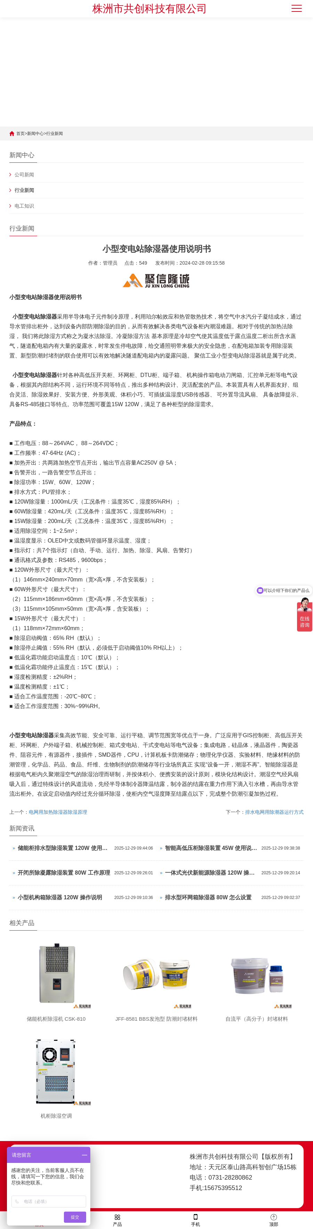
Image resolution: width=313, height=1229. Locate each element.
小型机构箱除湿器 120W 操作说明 (60, 897)
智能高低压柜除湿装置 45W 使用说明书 (211, 848)
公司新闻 (24, 174)
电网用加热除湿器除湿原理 (58, 812)
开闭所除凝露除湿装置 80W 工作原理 (64, 873)
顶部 (273, 1220)
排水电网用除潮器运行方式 (274, 812)
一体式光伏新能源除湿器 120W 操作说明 (211, 873)
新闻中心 (35, 133)
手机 (195, 1220)
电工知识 (24, 206)
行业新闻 (54, 133)
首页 (20, 133)
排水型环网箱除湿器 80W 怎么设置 (208, 897)
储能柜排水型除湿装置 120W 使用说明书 (64, 848)
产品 (117, 1220)
